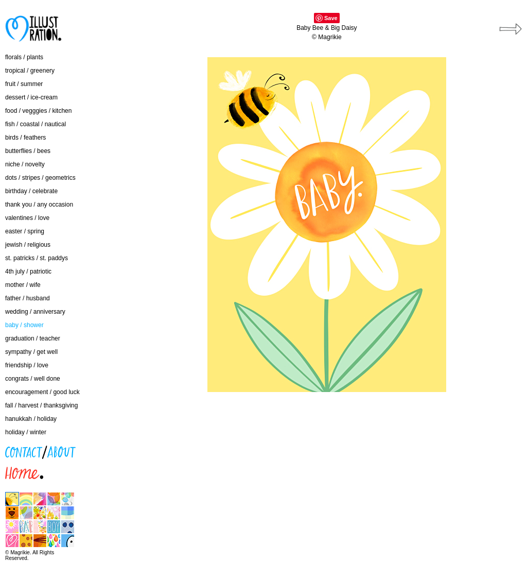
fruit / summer (24, 84)
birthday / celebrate (31, 191)
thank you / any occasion (39, 204)
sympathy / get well (31, 351)
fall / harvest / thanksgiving (41, 405)
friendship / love (26, 365)
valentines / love (27, 218)
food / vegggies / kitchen (38, 110)
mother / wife (23, 284)
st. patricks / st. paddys (36, 258)
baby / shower (24, 325)
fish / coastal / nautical (35, 124)
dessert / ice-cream (31, 97)
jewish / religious (27, 244)
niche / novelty (25, 164)
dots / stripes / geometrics (40, 177)
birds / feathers (25, 137)
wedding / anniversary (35, 311)
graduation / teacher (32, 338)
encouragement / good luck (42, 392)
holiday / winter (25, 432)
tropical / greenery (30, 70)
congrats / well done (32, 378)
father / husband (27, 298)
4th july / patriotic (28, 271)
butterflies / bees (27, 151)
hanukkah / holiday (31, 418)
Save (331, 18)
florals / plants (24, 57)
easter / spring (24, 231)
